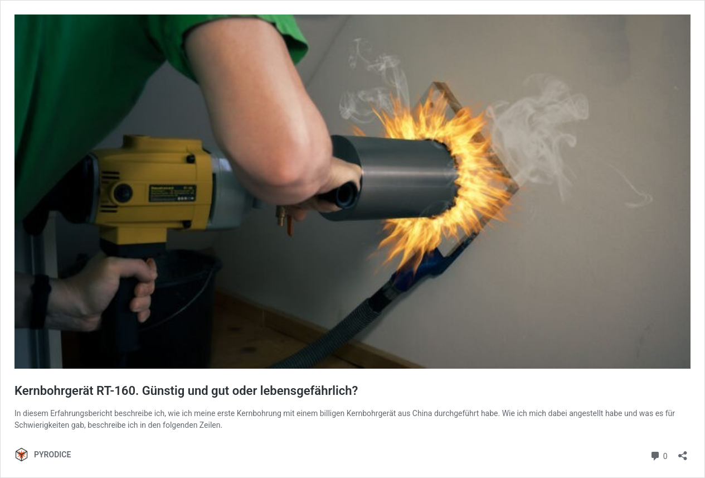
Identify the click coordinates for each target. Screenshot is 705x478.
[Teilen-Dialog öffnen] (683, 452)
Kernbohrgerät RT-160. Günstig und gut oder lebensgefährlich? (186, 391)
